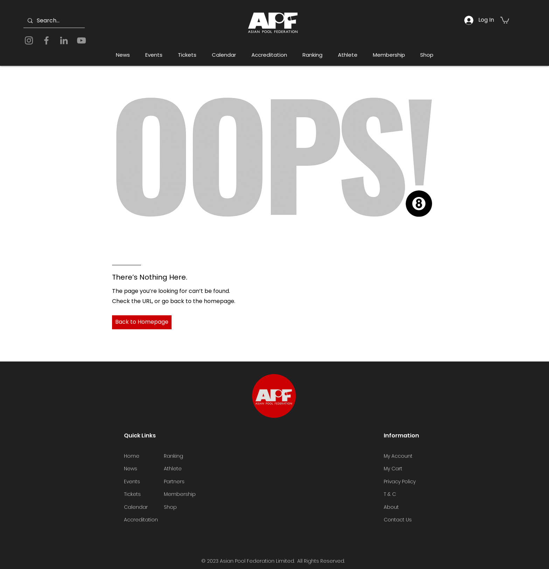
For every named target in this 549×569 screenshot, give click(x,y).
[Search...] (53, 21)
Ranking (173, 455)
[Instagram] (28, 40)
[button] (504, 19)
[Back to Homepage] (142, 322)
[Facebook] (46, 40)
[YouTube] (81, 40)
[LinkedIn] (63, 40)
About (391, 507)
